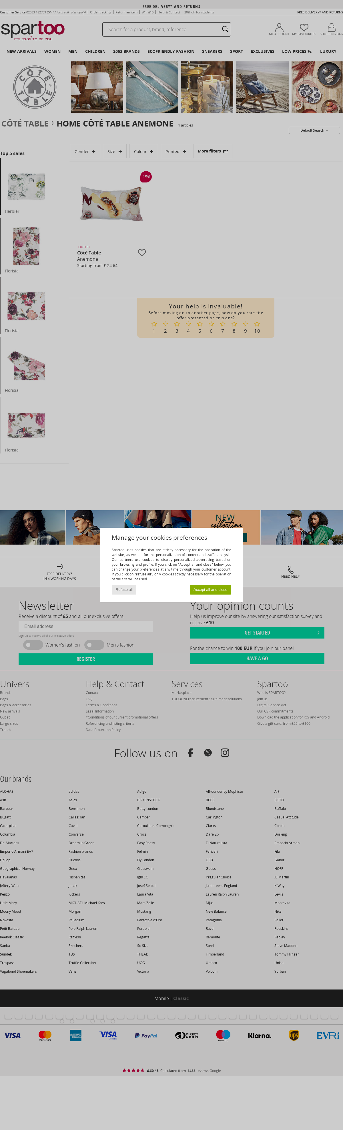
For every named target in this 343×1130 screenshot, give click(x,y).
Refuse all (124, 589)
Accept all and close (211, 589)
